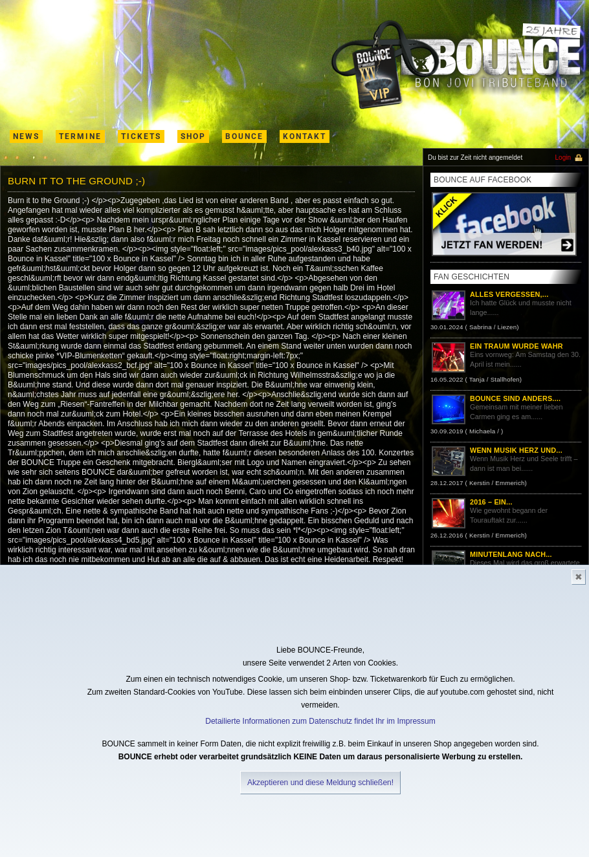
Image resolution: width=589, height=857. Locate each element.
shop (193, 136)
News (26, 136)
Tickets (141, 136)
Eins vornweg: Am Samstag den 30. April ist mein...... (505, 364)
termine (80, 136)
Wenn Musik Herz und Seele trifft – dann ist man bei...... (505, 468)
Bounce (244, 136)
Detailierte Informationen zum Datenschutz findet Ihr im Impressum (320, 721)
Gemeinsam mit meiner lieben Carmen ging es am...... (505, 417)
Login (563, 157)
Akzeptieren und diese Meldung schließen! (320, 782)
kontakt (304, 136)
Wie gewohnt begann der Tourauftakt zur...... (505, 520)
